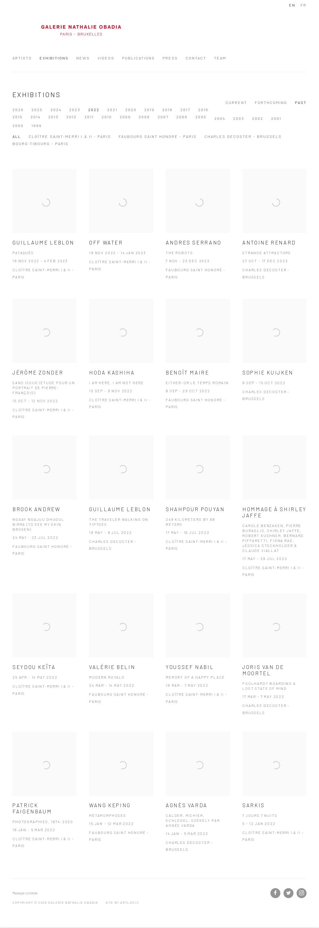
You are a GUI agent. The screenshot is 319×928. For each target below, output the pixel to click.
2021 (112, 109)
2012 (275, 109)
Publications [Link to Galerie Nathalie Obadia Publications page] (138, 57)
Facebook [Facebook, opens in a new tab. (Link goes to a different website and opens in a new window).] (275, 893)
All (16, 136)
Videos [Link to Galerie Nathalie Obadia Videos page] (106, 57)
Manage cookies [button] (24, 893)
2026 (18, 109)
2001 (187, 116)
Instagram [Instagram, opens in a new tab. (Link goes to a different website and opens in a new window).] (302, 893)
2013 (257, 109)
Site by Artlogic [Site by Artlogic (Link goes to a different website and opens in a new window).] (122, 902)
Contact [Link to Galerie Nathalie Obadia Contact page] (196, 57)
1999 (224, 116)
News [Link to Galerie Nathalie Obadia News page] (83, 57)
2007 (74, 116)
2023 (74, 109)
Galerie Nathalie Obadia (81, 31)
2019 (149, 109)
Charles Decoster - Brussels (243, 136)
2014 (239, 109)
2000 (205, 116)
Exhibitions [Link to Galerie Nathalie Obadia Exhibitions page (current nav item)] (54, 57)
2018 (167, 109)
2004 (130, 116)
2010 (17, 116)
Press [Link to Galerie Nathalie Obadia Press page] (170, 57)
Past (301, 102)
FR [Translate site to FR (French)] (304, 4)
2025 (37, 109)
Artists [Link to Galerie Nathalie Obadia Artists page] (22, 57)
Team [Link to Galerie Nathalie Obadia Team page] (220, 57)
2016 (203, 109)
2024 (55, 109)
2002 (168, 116)
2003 (149, 116)
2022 (93, 109)
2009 (36, 116)
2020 (130, 109)
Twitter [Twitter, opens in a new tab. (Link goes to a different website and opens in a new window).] (288, 893)
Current (236, 102)
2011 (293, 109)
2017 (185, 109)
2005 (111, 116)
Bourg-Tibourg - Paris (40, 143)
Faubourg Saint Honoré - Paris (158, 136)
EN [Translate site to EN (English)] (292, 4)
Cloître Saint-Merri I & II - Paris (70, 136)
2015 (221, 109)
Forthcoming (271, 102)
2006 (92, 116)
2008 (55, 116)
